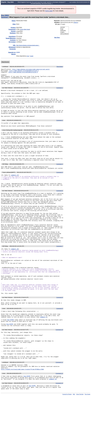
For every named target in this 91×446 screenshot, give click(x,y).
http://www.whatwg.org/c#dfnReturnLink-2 (23, 73)
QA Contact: (12, 42)
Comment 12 (59, 422)
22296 (18, 52)
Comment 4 (59, 179)
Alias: (14, 24)
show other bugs (24, 29)
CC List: (57, 24)
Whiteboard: (12, 47)
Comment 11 (59, 409)
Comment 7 (59, 274)
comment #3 (14, 191)
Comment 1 (59, 91)
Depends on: (12, 52)
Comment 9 (59, 347)
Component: (12, 29)
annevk (64, 27)
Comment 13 (59, 432)
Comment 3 (59, 139)
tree (28, 56)
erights (64, 32)
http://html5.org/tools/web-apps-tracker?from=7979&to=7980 (22, 418)
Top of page (87, 444)
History (76, 22)
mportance (12, 36)
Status (14, 20)
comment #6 (14, 277)
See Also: (57, 37)
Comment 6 (59, 209)
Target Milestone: (11, 38)
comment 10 (52, 428)
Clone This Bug (79, 444)
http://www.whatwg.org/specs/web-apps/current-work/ (31, 69)
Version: (13, 31)
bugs (64, 29)
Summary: (5, 17)
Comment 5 (59, 188)
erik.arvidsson (64, 34)
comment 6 (43, 357)
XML (74, 444)
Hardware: (13, 33)
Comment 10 (59, 371)
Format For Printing (67, 444)
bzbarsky (64, 30)
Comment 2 (59, 129)
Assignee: (13, 40)
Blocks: (13, 54)
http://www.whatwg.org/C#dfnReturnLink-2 (23, 71)
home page (49, 11)
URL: (14, 45)
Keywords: (13, 49)
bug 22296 (10, 360)
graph (31, 56)
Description (60, 66)
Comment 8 (59, 335)
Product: (13, 27)
